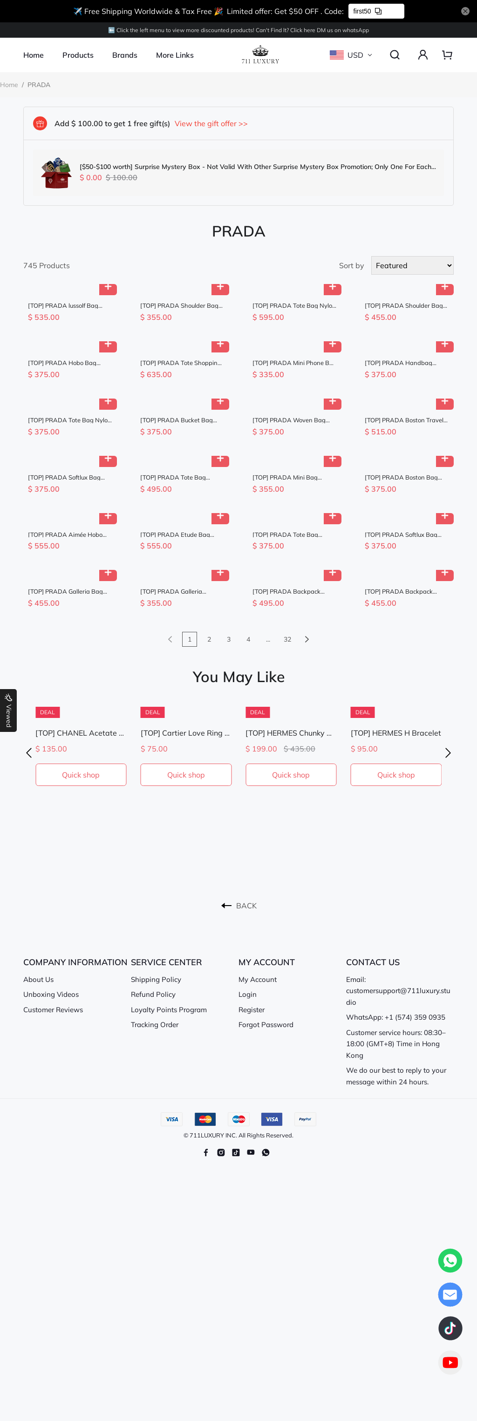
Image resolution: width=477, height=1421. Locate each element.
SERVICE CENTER (166, 962)
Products (78, 55)
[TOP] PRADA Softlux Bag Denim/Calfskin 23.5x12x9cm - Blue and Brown (69, 477)
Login (247, 994)
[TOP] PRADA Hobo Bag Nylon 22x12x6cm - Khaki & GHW (67, 363)
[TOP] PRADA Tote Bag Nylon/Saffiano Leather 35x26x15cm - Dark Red (174, 477)
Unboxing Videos (51, 994)
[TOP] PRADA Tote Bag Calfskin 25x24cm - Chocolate (294, 535)
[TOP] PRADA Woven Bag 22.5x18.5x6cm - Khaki (289, 420)
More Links (175, 55)
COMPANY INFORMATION (75, 962)
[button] (28, 752)
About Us (38, 979)
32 (287, 639)
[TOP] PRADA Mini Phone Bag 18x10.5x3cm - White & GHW (294, 363)
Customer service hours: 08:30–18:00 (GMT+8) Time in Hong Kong (396, 1044)
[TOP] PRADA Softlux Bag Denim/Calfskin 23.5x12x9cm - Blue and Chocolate (406, 535)
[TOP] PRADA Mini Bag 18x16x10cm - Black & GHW (292, 477)
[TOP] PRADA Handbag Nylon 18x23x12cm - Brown (404, 363)
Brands (124, 55)
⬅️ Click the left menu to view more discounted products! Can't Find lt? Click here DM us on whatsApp (238, 30)
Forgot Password (265, 1024)
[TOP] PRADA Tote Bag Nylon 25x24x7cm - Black (69, 420)
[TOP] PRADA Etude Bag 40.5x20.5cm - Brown (175, 535)
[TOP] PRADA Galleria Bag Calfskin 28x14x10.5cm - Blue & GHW (69, 592)
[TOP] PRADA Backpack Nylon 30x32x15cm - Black (290, 592)
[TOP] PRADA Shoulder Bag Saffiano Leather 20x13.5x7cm (179, 306)
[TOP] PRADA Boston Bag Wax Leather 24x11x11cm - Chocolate (404, 477)
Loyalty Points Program (169, 1009)
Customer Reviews (53, 1009)
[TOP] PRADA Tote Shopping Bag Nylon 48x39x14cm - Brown (180, 363)
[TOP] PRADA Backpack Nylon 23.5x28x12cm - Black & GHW (405, 592)
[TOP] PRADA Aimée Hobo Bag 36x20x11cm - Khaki (65, 535)
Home (33, 55)
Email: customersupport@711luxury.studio (398, 991)
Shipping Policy (156, 979)
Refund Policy (153, 994)
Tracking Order (154, 1024)
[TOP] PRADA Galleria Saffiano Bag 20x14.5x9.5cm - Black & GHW (180, 592)
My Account (257, 979)
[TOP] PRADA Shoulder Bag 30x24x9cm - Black (404, 306)
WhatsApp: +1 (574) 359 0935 (395, 1017)
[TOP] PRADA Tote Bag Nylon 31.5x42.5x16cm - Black (294, 306)
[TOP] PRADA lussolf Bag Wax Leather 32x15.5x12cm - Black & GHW (70, 306)
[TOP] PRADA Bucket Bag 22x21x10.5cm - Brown (176, 420)
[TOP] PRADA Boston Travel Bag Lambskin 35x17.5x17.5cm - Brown (404, 420)
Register (251, 1009)
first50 (368, 11)
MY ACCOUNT (266, 962)
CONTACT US (373, 962)
